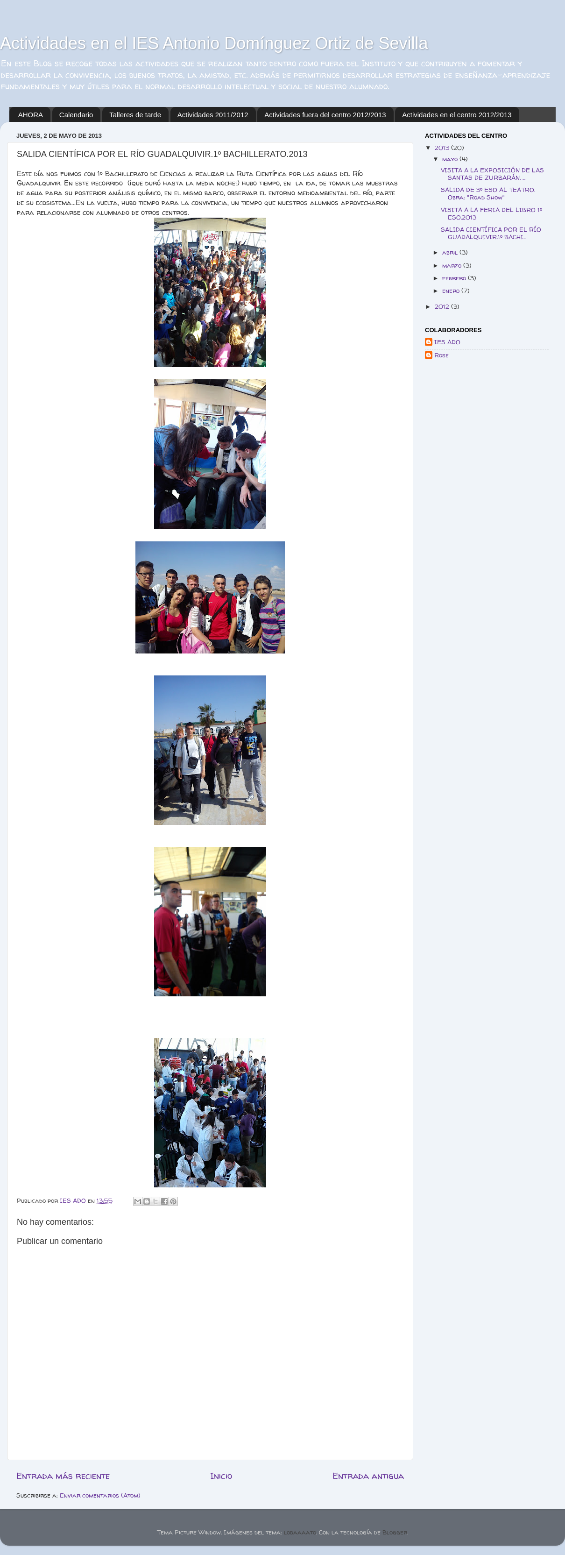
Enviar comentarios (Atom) (100, 1495)
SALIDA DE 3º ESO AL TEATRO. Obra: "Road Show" (488, 193)
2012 (443, 306)
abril (450, 252)
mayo (450, 159)
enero (451, 290)
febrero (455, 278)
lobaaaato (300, 1532)
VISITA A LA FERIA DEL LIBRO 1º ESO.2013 (491, 213)
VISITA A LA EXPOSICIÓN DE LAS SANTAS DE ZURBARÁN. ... (492, 174)
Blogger (394, 1532)
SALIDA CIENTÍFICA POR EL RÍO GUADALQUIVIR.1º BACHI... (491, 233)
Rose (441, 355)
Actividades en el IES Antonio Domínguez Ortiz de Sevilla (214, 43)
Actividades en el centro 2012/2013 (456, 115)
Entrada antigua (368, 1476)
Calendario (76, 115)
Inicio (221, 1476)
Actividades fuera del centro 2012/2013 (325, 115)
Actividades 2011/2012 (212, 115)
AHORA (30, 115)
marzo (452, 265)
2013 (443, 147)
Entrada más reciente (63, 1476)
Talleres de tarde (135, 115)
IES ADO (447, 342)
